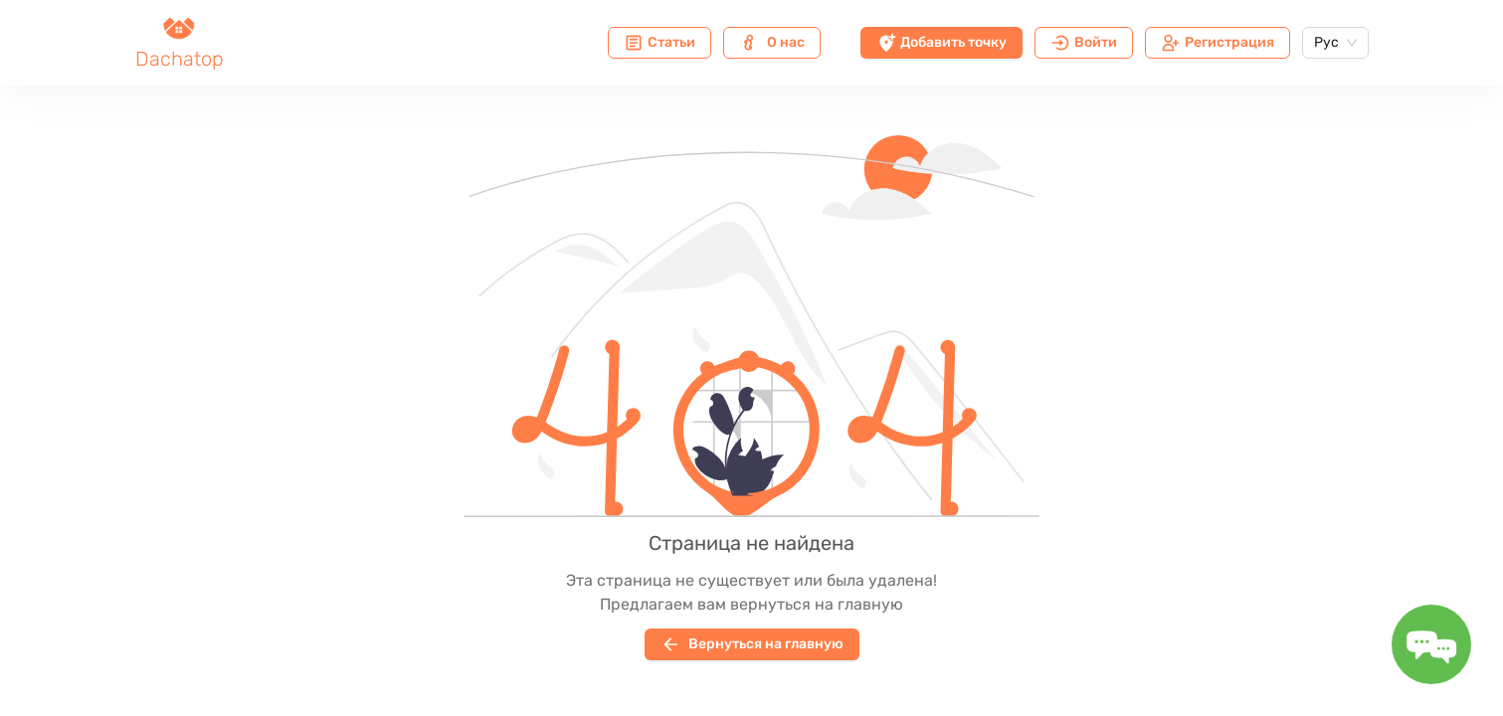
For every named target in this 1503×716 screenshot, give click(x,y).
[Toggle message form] (1431, 644)
